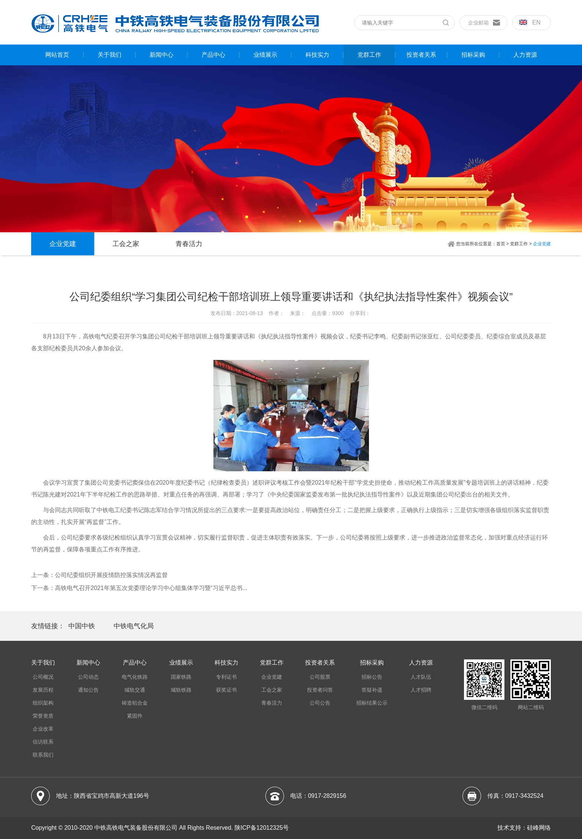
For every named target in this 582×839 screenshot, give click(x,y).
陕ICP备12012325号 (262, 828)
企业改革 (43, 729)
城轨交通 (134, 690)
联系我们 (43, 755)
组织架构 (43, 703)
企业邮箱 (478, 23)
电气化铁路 (135, 677)
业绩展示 (265, 55)
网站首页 (57, 55)
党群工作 (369, 55)
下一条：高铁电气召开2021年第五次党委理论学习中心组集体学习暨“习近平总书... (139, 588)
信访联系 (43, 742)
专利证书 (226, 677)
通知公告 (88, 690)
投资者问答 (320, 690)
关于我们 (109, 55)
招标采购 (473, 55)
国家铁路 (181, 677)
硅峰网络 (539, 828)
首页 (500, 243)
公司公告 (320, 703)
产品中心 (213, 55)
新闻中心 (161, 55)
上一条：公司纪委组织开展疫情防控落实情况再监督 (99, 575)
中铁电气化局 (134, 626)
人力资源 (525, 55)
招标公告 (372, 677)
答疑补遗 (372, 690)
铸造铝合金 (135, 703)
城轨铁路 (181, 690)
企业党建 (62, 244)
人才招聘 (421, 690)
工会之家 (125, 244)
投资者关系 (421, 55)
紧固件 (135, 716)
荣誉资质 (43, 716)
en (529, 22)
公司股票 (320, 677)
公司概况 (43, 677)
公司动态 (88, 677)
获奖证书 (226, 690)
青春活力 (189, 244)
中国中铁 (81, 626)
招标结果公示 (372, 703)
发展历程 (43, 690)
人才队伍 (421, 677)
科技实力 (317, 55)
